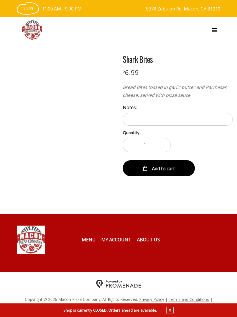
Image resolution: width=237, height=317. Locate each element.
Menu (89, 240)
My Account (116, 240)
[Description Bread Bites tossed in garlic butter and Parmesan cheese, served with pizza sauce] (178, 91)
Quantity (131, 132)
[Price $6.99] (131, 72)
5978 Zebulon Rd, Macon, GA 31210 (183, 9)
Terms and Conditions (189, 299)
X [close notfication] (170, 310)
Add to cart (163, 169)
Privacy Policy (151, 299)
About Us (148, 240)
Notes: (130, 107)
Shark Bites (138, 59)
